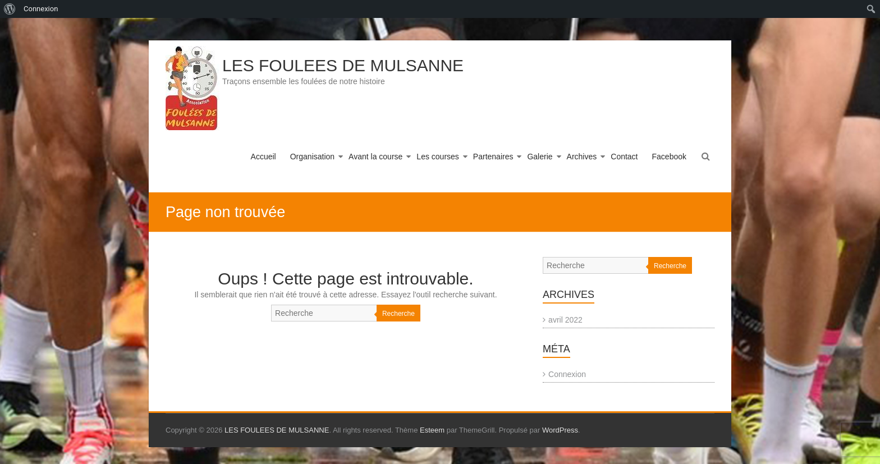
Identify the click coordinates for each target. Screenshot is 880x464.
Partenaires (493, 156)
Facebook (669, 156)
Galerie (539, 156)
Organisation (312, 156)
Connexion (567, 374)
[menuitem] (10, 9)
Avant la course (375, 156)
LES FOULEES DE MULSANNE (343, 65)
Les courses (437, 156)
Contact (624, 156)
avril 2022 (565, 319)
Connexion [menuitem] (41, 8)
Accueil (263, 156)
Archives (582, 156)
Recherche (398, 314)
